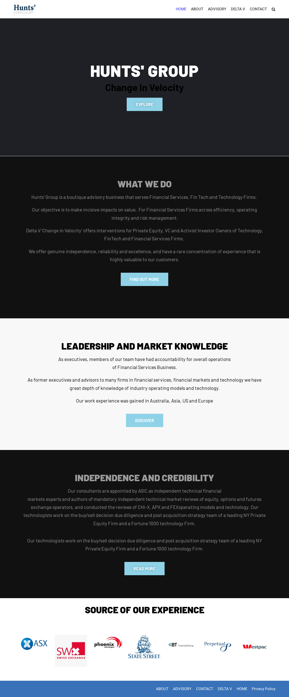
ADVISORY (217, 9)
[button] (145, 104)
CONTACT (258, 9)
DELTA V (238, 9)
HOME (181, 9)
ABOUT (197, 9)
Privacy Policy (263, 688)
